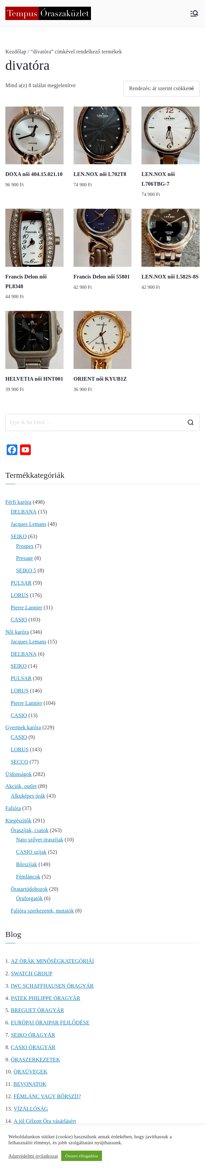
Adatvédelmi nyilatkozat (33, 1156)
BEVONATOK (29, 1084)
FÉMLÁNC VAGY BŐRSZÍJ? (47, 1096)
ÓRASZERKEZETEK (35, 1059)
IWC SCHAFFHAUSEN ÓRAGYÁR (52, 986)
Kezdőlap (15, 51)
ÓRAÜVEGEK (30, 1072)
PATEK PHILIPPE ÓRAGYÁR (45, 998)
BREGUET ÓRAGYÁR (37, 1010)
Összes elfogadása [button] (81, 1155)
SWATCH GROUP (32, 973)
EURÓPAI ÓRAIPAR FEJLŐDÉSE (50, 1022)
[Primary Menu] (194, 13)
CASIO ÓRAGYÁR (33, 1047)
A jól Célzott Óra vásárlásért (45, 1121)
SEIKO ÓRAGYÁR (33, 1035)
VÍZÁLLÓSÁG (31, 1109)
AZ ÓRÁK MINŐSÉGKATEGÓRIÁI (52, 961)
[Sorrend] (161, 88)
